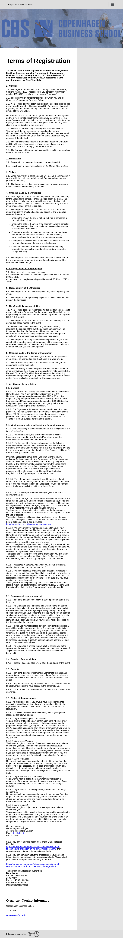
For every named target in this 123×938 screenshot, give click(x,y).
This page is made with (22, 934)
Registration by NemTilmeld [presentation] (20, 4)
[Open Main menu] (112, 4)
